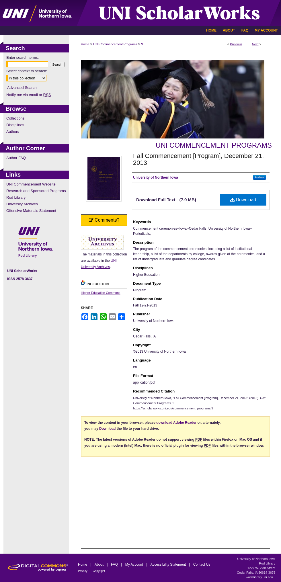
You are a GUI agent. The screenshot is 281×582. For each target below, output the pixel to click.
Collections (15, 118)
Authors (12, 131)
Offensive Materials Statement (31, 210)
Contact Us (201, 565)
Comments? (104, 220)
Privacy (83, 571)
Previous (236, 44)
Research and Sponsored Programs (36, 191)
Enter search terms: (22, 57)
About (100, 565)
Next (255, 44)
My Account (134, 565)
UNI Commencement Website (31, 184)
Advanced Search (22, 87)
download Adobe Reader (176, 423)
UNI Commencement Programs (115, 44)
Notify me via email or (28, 95)
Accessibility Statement (169, 565)
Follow (259, 177)
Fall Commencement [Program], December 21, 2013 (198, 159)
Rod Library (16, 197)
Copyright (99, 571)
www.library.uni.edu (259, 577)
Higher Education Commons (100, 292)
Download (243, 199)
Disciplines (15, 125)
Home (85, 44)
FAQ (115, 565)
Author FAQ (16, 158)
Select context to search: (26, 71)
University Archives (22, 204)
